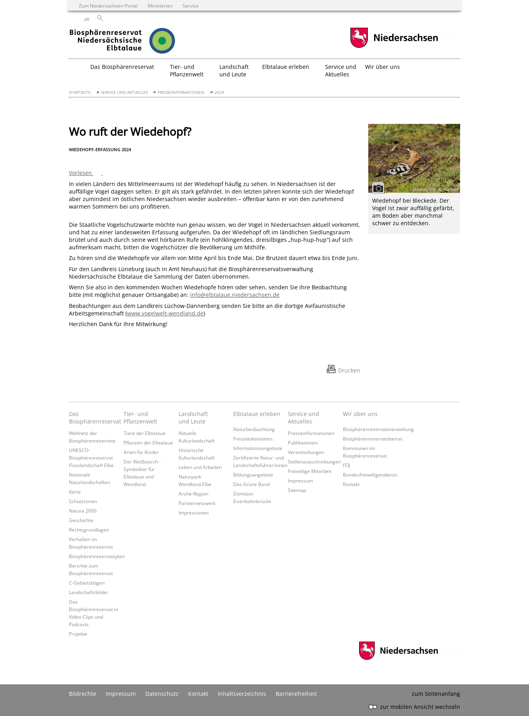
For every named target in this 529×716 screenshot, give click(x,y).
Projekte (78, 634)
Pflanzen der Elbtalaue (148, 442)
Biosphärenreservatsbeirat (372, 438)
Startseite (80, 92)
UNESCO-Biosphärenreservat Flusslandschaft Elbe (91, 457)
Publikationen (303, 442)
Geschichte (81, 520)
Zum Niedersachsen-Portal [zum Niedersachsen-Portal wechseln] (108, 5)
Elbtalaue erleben (256, 414)
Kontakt (351, 484)
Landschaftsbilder (88, 592)
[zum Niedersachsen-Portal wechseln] (394, 47)
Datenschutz (162, 693)
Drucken (349, 370)
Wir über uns (360, 414)
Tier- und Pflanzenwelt (140, 417)
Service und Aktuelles (124, 92)
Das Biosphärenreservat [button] (122, 66)
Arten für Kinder (141, 452)
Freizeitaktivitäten (252, 438)
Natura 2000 (83, 510)
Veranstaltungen (306, 452)
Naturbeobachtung (254, 429)
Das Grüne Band (251, 484)
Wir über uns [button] (382, 66)
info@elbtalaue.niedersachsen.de (235, 294)
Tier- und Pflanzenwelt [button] (187, 70)
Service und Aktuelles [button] (340, 70)
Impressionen (194, 512)
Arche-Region (193, 493)
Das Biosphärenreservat (94, 417)
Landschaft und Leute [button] (234, 70)
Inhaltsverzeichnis (242, 693)
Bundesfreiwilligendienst (370, 474)
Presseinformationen (181, 92)
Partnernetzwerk (197, 503)
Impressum (300, 480)
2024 (219, 92)
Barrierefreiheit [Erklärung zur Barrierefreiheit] (296, 693)
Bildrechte (82, 693)
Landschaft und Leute (193, 417)
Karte (75, 491)
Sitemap (297, 490)
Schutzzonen (83, 501)
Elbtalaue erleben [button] (285, 66)
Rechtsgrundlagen (89, 529)
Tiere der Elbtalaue (145, 433)
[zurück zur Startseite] (138, 41)
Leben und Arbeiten (200, 467)
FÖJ (346, 465)
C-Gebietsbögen (87, 582)
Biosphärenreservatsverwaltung (378, 429)
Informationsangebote (257, 448)
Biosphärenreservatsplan (97, 556)
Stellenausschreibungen (314, 461)
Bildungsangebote (253, 474)
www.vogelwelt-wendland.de (165, 313)
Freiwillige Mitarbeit (309, 471)
